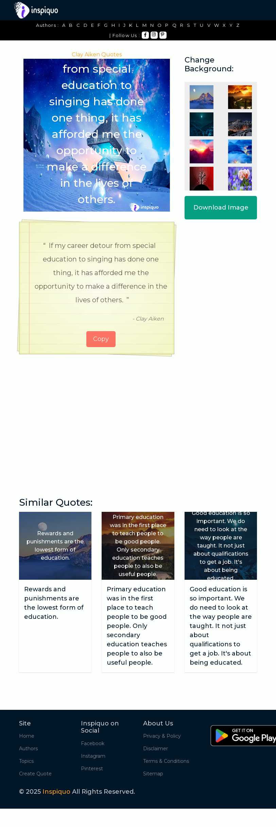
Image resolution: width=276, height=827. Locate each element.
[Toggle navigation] (252, 10)
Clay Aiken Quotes (97, 54)
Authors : (47, 25)
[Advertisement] (96, 412)
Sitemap (153, 774)
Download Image (220, 207)
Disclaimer (155, 748)
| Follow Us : (124, 35)
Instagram (93, 756)
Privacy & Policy (162, 736)
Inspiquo (56, 791)
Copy (101, 339)
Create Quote (35, 774)
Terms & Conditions (166, 761)
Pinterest (92, 769)
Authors (28, 748)
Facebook (92, 743)
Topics (26, 761)
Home (26, 736)
